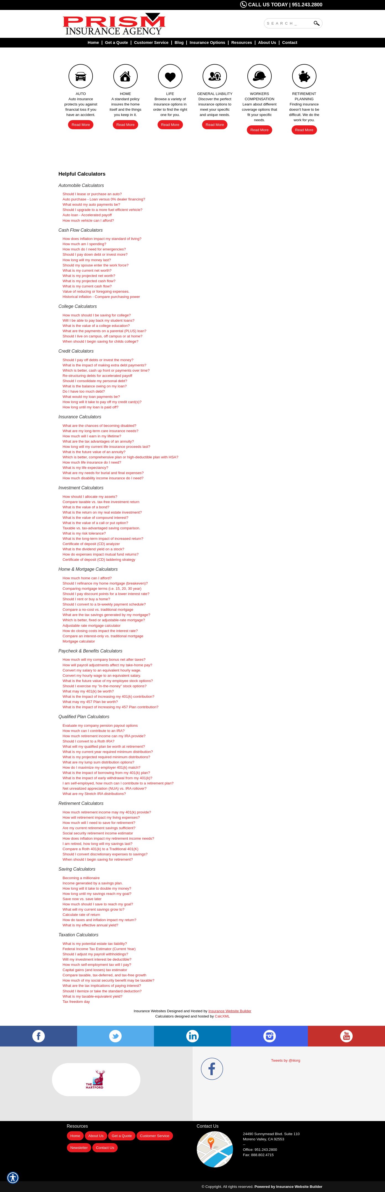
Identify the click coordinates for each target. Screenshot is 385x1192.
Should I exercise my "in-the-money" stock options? (105, 686)
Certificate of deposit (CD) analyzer (91, 544)
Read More (81, 125)
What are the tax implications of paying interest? (102, 986)
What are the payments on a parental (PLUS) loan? (104, 331)
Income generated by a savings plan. (93, 883)
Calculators (164, 1016)
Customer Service (154, 1136)
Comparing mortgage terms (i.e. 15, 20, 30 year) (102, 588)
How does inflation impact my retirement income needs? (108, 838)
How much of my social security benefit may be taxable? (108, 980)
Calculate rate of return (81, 915)
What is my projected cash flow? (89, 281)
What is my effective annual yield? (90, 925)
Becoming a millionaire (81, 878)
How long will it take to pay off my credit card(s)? (102, 402)
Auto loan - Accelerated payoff (87, 215)
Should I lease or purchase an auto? (92, 194)
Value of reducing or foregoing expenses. (96, 291)
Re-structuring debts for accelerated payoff (97, 376)
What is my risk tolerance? (84, 533)
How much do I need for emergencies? (94, 249)
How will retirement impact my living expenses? (101, 817)
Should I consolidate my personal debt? (95, 381)
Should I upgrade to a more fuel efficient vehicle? (103, 210)
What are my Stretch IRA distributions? (94, 794)
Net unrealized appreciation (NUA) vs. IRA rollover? (105, 788)
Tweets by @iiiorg (285, 1060)
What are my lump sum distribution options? (98, 762)
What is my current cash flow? (87, 286)
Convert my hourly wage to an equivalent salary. (102, 675)
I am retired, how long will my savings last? (98, 844)
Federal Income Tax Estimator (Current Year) (99, 949)
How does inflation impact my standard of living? (102, 239)
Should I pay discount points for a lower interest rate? (106, 594)
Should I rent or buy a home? (86, 599)
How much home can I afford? (87, 578)
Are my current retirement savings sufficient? (99, 828)
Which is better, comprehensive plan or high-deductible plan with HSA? (121, 457)
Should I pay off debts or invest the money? (98, 360)
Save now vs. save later (82, 899)
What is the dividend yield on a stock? (93, 549)
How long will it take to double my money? (97, 888)
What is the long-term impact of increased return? (103, 538)
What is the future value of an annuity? (94, 452)
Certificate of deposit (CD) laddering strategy (99, 559)
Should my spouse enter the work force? (96, 265)
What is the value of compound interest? (96, 518)
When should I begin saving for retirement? (98, 859)
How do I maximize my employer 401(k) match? (101, 767)
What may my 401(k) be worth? (88, 691)
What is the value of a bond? (86, 507)
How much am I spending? (84, 244)
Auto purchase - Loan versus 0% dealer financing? (104, 199)
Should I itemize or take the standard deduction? (102, 991)
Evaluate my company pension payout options (100, 725)
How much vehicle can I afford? (88, 220)
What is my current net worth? (87, 270)
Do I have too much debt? (84, 391)
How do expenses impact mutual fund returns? (101, 554)
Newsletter (79, 1148)
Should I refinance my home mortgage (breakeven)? (105, 583)
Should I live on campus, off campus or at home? (103, 336)
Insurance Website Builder (229, 1011)
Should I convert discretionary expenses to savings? (105, 854)
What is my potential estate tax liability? (95, 944)
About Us (96, 1136)
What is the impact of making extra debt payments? (104, 365)
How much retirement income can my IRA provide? (104, 736)
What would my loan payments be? (91, 397)
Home (75, 1136)
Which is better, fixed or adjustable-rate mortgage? (104, 620)
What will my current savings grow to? (94, 909)
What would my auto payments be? (91, 204)
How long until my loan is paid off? (91, 407)
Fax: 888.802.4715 (258, 1155)
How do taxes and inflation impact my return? (100, 920)
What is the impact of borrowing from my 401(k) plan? (106, 773)
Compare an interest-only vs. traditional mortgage (103, 636)
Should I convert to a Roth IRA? (88, 741)
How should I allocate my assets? (90, 497)
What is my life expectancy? (85, 468)
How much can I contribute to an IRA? (94, 731)
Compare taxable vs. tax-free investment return (101, 502)
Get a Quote (122, 1136)
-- (244, 1144)
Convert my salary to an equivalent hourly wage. (102, 670)
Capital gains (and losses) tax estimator (95, 970)
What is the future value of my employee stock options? (108, 681)
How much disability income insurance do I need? (103, 478)
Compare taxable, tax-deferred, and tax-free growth (104, 975)
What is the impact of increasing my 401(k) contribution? (108, 696)
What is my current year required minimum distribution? (108, 752)
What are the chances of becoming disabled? (100, 426)
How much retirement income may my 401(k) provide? (107, 812)
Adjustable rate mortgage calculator (92, 625)
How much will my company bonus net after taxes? (104, 659)
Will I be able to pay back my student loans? (99, 320)
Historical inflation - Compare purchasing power (101, 297)
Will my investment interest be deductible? (97, 959)
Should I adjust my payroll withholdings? (95, 954)
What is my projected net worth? (89, 276)
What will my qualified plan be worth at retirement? (104, 746)
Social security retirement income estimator (98, 833)
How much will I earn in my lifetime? (92, 436)
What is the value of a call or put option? (95, 523)
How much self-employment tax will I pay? (97, 965)
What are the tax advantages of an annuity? (98, 441)
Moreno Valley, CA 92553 (263, 1139)
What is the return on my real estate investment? (102, 512)
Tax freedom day (76, 1002)
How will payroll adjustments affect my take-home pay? (107, 665)
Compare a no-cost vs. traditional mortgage (98, 609)
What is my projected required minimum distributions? (106, 757)
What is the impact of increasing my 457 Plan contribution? (111, 707)
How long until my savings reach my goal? (97, 894)
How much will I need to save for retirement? (99, 823)
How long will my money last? (87, 260)
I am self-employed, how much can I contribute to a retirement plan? (118, 783)
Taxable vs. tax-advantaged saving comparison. (101, 528)
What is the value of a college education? (96, 326)
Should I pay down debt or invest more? (95, 254)
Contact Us (105, 1148)
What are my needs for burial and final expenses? (103, 473)
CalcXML (222, 1016)
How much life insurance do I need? (92, 462)
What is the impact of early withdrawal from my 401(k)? (107, 778)
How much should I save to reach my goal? (98, 904)
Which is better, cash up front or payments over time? (106, 370)
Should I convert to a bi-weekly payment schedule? (104, 604)
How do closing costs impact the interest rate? (100, 631)
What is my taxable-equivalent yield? (92, 996)
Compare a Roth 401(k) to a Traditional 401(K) (100, 849)
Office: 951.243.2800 (260, 1150)
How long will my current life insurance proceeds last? (106, 447)
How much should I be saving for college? (97, 315)
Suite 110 (272, 1134)
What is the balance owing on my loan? (95, 386)
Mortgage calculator (79, 641)
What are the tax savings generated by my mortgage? (106, 615)
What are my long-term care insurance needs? (100, 431)
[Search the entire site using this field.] (289, 22)
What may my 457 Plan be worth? (90, 702)
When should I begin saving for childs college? (100, 341)
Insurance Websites (150, 1011)
